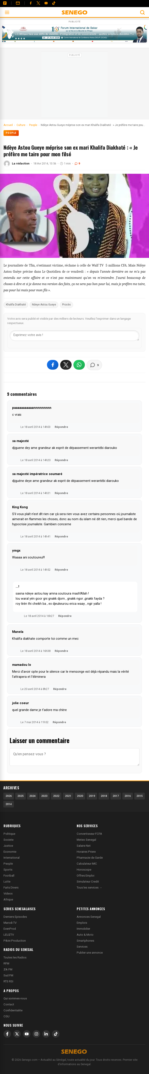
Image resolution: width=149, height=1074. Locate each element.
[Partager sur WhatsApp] (79, 365)
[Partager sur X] (66, 365)
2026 (9, 796)
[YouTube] (46, 3)
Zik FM (8, 969)
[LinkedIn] (46, 1034)
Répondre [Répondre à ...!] (65, 616)
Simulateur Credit (88, 881)
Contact (9, 1004)
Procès (66, 304)
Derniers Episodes (15, 916)
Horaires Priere (86, 851)
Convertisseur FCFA (89, 833)
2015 (139, 796)
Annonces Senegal (89, 916)
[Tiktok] (54, 3)
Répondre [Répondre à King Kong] (61, 536)
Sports (8, 869)
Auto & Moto (85, 934)
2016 (128, 796)
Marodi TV (10, 922)
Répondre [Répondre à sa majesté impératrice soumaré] (61, 493)
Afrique (8, 899)
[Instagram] (36, 1034)
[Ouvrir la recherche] (142, 12)
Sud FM (8, 975)
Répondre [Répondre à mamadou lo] (60, 689)
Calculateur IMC (87, 863)
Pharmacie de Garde (90, 857)
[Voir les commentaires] (94, 365)
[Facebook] (30, 3)
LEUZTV (9, 934)
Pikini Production (15, 940)
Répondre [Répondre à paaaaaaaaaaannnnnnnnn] (61, 427)
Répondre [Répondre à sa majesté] (61, 460)
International (12, 857)
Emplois (82, 922)
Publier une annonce (90, 952)
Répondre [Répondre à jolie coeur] (59, 722)
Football (9, 875)
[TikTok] (56, 1034)
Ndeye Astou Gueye (44, 304)
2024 (32, 796)
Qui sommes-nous (15, 998)
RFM (6, 963)
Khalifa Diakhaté (16, 304)
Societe (8, 839)
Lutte (7, 881)
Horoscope (84, 869)
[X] (17, 1034)
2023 (44, 796)
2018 (104, 796)
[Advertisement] (74, 86)
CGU (6, 1016)
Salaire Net (84, 845)
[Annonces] (5, 3)
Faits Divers (11, 887)
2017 (116, 796)
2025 (20, 796)
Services (82, 946)
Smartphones (85, 940)
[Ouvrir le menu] (7, 12)
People (11, 132)
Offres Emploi (85, 875)
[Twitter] (38, 3)
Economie (10, 851)
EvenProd (10, 928)
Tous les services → (89, 887)
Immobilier (83, 928)
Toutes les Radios (15, 957)
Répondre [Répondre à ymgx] (61, 569)
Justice (8, 845)
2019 (92, 796)
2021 (68, 796)
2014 (9, 804)
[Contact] (18, 3)
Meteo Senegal (86, 839)
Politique (9, 833)
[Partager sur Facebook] (52, 365)
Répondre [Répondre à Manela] (61, 651)
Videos (8, 893)
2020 (80, 796)
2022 (56, 796)
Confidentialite (13, 1010)
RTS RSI (8, 981)
